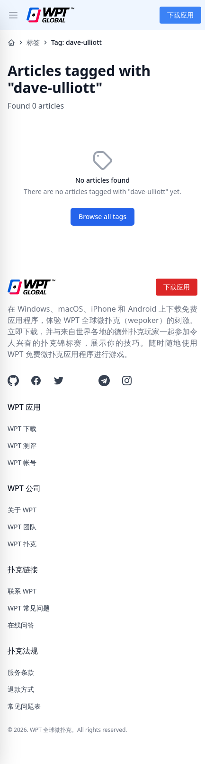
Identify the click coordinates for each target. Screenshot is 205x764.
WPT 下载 (22, 428)
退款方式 (21, 689)
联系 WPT (22, 590)
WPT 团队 (22, 526)
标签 (33, 42)
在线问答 (21, 624)
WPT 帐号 (22, 462)
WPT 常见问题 (29, 607)
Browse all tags (102, 216)
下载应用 (180, 14)
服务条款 (21, 672)
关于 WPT (22, 509)
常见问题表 (24, 706)
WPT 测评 (22, 445)
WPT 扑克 (22, 543)
